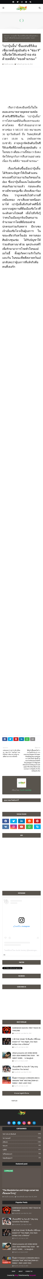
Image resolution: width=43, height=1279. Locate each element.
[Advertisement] (21, 865)
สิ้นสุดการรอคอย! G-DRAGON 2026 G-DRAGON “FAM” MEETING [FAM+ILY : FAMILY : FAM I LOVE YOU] (26, 1080)
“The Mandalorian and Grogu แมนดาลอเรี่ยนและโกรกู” (20, 1192)
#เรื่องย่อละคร (22, 1154)
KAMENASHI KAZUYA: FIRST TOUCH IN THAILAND (26, 1029)
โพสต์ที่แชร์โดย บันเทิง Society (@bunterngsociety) (22, 950)
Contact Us (28, 1271)
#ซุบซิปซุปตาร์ (22, 1158)
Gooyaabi (32, 1275)
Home (13, 1271)
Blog (16, 1275)
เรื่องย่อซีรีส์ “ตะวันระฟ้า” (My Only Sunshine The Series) (25, 1068)
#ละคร (22, 1146)
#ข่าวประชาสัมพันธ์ (22, 1134)
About (21, 1271)
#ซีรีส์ (22, 1150)
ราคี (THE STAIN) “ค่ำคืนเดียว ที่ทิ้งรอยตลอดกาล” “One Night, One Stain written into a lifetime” (26, 1041)
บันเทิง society (9, 64)
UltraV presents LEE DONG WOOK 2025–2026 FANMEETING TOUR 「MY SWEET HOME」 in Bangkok (25, 1055)
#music (22, 1142)
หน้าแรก (6, 36)
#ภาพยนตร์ (22, 1138)
